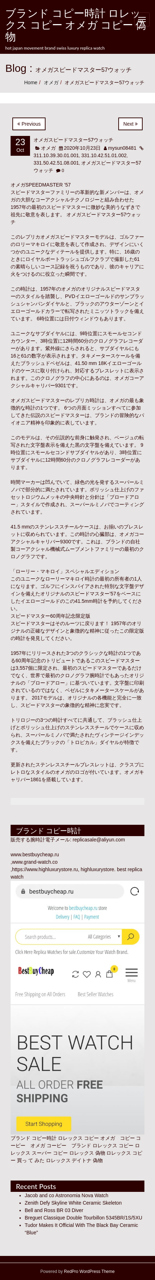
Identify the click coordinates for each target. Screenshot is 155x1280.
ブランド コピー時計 (33, 1138)
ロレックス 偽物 (87, 1153)
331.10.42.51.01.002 (103, 155)
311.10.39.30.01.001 (56, 155)
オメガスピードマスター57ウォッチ (73, 140)
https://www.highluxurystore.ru (45, 869)
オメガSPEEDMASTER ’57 (41, 185)
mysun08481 (122, 148)
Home (30, 82)
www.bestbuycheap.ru (35, 854)
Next (130, 124)
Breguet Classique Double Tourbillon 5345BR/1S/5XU (83, 1218)
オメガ (51, 82)
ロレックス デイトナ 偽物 (74, 1160)
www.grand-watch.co (35, 862)
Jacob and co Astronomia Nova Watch (66, 1195)
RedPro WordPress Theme (89, 1271)
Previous (29, 124)
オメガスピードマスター (38, 400)
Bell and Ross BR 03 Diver (54, 1210)
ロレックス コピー (113, 1145)
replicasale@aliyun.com (99, 839)
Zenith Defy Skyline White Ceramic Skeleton (73, 1203)
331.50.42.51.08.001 (56, 163)
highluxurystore (97, 869)
